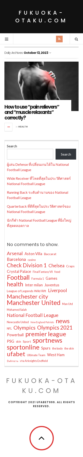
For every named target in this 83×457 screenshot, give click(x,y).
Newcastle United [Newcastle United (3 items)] (18, 322)
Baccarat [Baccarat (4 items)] (50, 254)
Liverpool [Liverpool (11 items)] (57, 290)
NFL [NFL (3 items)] (9, 328)
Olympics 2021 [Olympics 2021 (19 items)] (55, 327)
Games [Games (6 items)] (51, 278)
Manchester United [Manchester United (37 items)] (33, 302)
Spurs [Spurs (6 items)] (45, 348)
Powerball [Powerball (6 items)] (15, 334)
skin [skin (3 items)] (18, 341)
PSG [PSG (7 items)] (10, 341)
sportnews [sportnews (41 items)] (47, 340)
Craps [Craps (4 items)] (70, 266)
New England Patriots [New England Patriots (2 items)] (42, 322)
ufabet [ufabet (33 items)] (16, 354)
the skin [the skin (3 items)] (69, 348)
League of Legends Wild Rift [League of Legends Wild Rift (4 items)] (26, 291)
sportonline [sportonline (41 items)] (23, 347)
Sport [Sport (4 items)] (27, 341)
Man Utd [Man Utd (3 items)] (67, 304)
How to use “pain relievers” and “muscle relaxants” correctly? (31, 112)
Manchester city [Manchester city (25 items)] (27, 296)
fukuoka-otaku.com (41, 16)
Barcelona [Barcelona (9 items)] (16, 259)
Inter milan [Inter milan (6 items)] (34, 285)
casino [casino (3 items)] (32, 260)
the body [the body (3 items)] (57, 348)
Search (12, 146)
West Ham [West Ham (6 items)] (56, 354)
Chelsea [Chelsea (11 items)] (56, 265)
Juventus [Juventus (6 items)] (51, 285)
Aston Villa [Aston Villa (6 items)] (33, 253)
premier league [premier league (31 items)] (45, 334)
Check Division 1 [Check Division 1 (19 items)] (27, 265)
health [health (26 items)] (15, 284)
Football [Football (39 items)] (18, 277)
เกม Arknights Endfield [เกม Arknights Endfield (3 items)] (34, 361)
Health (23, 126)
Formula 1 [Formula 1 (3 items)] (37, 278)
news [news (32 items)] (63, 321)
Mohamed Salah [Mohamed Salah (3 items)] (17, 309)
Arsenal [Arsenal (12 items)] (15, 253)
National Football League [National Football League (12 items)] (32, 315)
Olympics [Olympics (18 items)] (24, 327)
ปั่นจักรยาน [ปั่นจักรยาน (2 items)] (12, 360)
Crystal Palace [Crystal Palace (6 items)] (19, 271)
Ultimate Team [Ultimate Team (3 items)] (36, 355)
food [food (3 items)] (57, 271)
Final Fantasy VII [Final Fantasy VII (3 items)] (43, 271)
